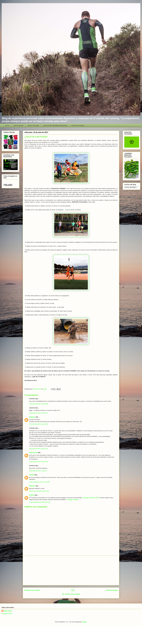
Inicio (73, 590)
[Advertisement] (71, 570)
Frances (31, 495)
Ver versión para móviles (71, 594)
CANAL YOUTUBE (33, 125)
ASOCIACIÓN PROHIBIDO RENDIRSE (55, 125)
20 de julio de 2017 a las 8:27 (38, 471)
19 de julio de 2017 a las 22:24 (38, 448)
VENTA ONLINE (18, 125)
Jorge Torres (33, 452)
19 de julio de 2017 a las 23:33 (38, 461)
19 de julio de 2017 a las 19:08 (38, 404)
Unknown (32, 417)
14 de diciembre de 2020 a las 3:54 (39, 502)
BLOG (7, 125)
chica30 (31, 475)
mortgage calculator (73, 499)
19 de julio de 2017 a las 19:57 (38, 413)
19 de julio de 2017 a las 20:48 (38, 424)
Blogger (84, 622)
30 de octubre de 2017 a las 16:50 (39, 482)
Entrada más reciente (32, 590)
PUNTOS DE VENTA (77, 125)
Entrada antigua (112, 590)
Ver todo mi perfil (7, 613)
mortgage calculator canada (90, 497)
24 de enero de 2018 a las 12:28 (39, 491)
